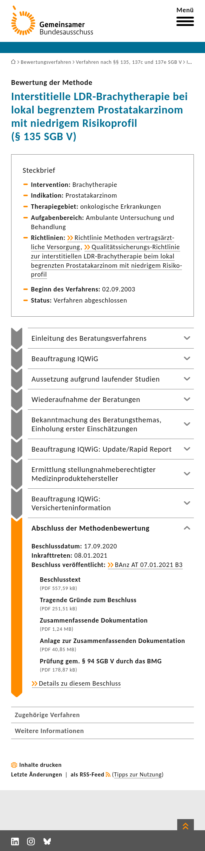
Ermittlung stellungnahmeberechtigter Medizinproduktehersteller (94, 474)
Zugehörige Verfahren (47, 715)
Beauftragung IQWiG (65, 358)
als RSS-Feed (88, 774)
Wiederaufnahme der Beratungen (86, 399)
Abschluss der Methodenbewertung (90, 528)
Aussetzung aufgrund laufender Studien (96, 379)
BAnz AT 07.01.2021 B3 (149, 565)
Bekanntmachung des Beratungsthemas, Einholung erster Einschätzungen (97, 424)
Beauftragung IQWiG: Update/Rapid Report (102, 449)
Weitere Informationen (49, 731)
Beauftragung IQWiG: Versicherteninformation (71, 503)
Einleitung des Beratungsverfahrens (89, 338)
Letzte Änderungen (36, 774)
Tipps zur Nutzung (138, 774)
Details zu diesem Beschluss (80, 683)
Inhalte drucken (40, 764)
